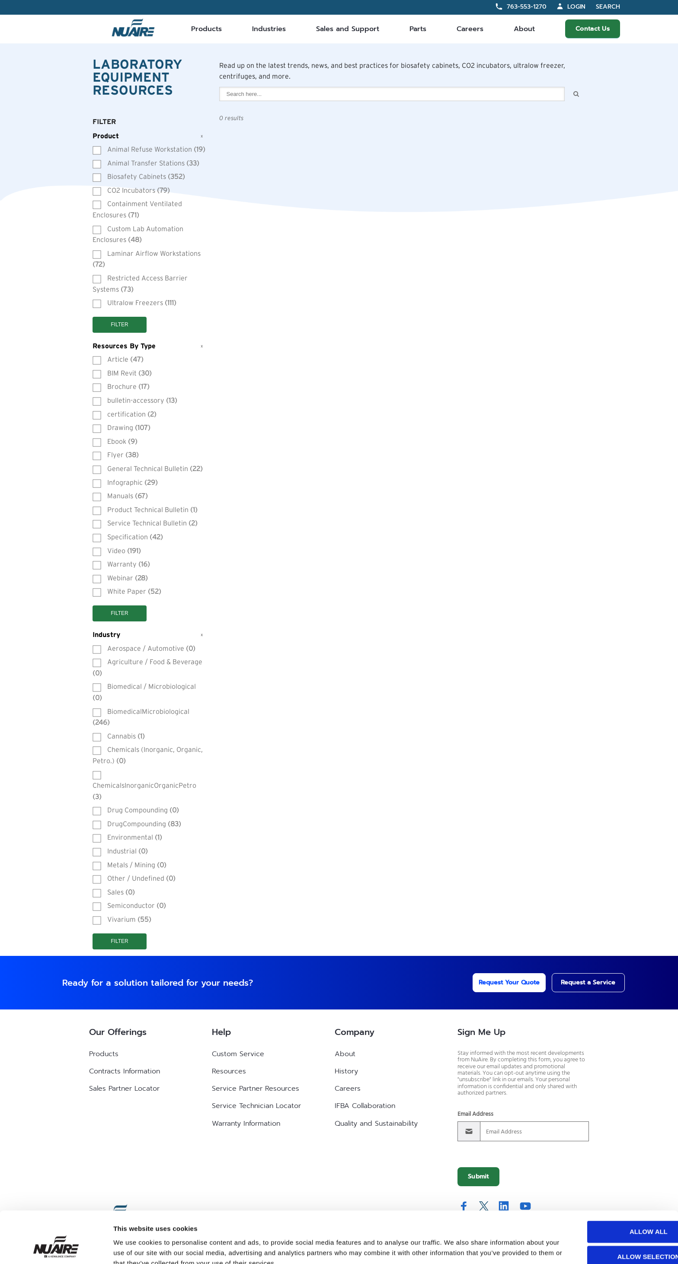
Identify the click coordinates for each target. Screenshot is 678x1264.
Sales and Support (347, 29)
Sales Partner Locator (124, 1088)
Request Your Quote (497, 982)
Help (221, 1031)
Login (576, 6)
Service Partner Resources (255, 1088)
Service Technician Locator (256, 1106)
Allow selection (606, 1212)
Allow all (606, 1187)
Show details (454, 1247)
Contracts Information (124, 1071)
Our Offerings (118, 1031)
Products (206, 29)
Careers (470, 29)
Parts (417, 29)
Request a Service (579, 982)
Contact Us (593, 28)
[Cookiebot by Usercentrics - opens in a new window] (56, 1247)
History (346, 1071)
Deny (606, 1238)
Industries (269, 29)
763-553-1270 (527, 6)
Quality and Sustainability (376, 1123)
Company (354, 1031)
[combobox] (392, 94)
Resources (229, 1071)
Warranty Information (246, 1123)
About (524, 29)
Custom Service (238, 1054)
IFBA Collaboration (365, 1106)
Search (608, 7)
